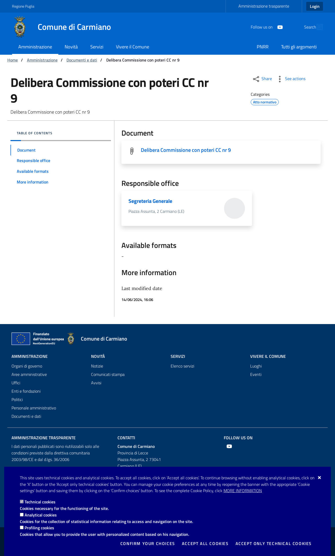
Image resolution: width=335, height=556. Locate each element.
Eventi (255, 374)
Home (12, 60)
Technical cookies (40, 502)
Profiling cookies (39, 528)
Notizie (97, 366)
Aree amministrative (29, 374)
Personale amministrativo (34, 408)
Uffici (16, 383)
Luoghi (256, 366)
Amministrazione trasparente (263, 6)
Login (315, 6)
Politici (17, 399)
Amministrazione (42, 60)
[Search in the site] (316, 27)
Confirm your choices (147, 543)
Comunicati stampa (108, 374)
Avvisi (96, 383)
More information (243, 490)
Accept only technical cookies (274, 543)
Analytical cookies (41, 515)
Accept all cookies (205, 543)
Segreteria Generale (150, 201)
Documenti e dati (81, 60)
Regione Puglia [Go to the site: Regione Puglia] (23, 6)
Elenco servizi (182, 366)
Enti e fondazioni (26, 391)
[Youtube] (268, 27)
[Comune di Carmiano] (64, 27)
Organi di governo (27, 366)
